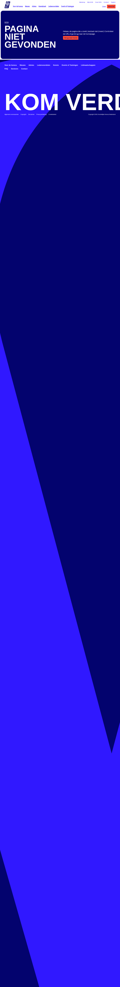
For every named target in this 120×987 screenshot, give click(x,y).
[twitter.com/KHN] (111, 65)
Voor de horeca (10, 65)
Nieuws (23, 65)
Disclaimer (31, 114)
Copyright (23, 114)
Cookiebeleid (52, 114)
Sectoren (14, 69)
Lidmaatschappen (88, 65)
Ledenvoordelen (43, 65)
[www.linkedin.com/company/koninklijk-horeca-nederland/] (110, 65)
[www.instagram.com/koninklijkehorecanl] (115, 65)
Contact (24, 69)
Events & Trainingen (70, 65)
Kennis (56, 65)
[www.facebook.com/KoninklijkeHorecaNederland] (109, 65)
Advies (31, 65)
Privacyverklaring (41, 114)
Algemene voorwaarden (11, 114)
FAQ (6, 69)
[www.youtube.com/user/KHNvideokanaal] (113, 65)
